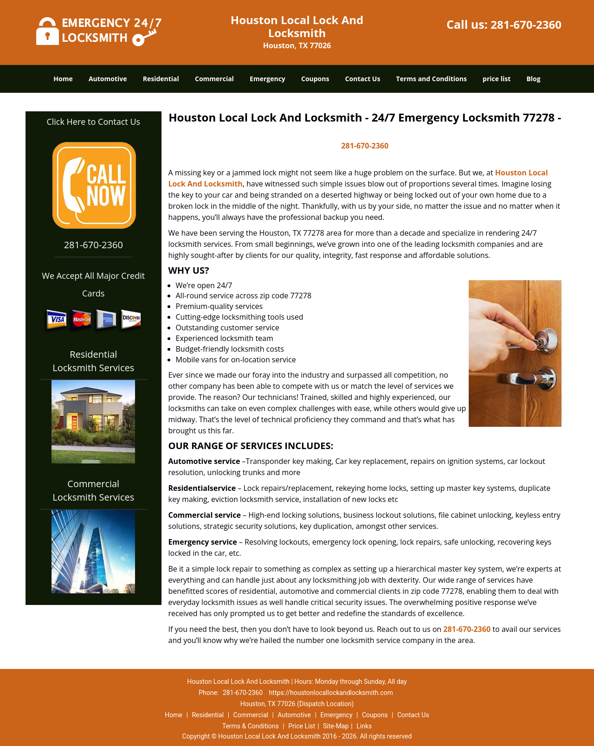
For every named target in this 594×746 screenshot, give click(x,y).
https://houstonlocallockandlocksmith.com (331, 692)
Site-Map (336, 726)
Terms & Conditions (250, 726)
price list (496, 78)
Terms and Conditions (431, 78)
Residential (161, 78)
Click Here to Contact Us (93, 121)
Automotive (108, 78)
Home (62, 78)
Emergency (267, 78)
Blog (533, 78)
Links (364, 726)
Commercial (214, 78)
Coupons (315, 78)
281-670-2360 (526, 24)
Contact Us (363, 78)
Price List (301, 726)
